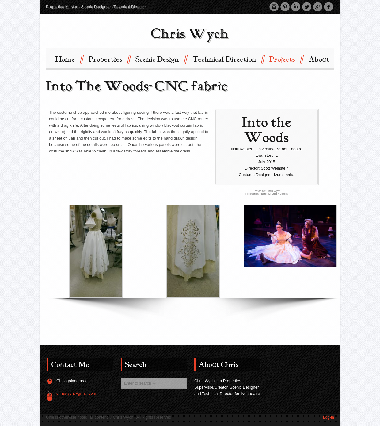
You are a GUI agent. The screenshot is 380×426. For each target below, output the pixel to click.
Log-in (328, 417)
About (319, 59)
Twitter (306, 6)
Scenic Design (161, 58)
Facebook (328, 6)
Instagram (273, 6)
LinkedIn (295, 6)
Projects (286, 58)
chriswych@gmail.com (76, 393)
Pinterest (284, 6)
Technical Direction (228, 58)
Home (69, 58)
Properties (109, 58)
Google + (317, 6)
